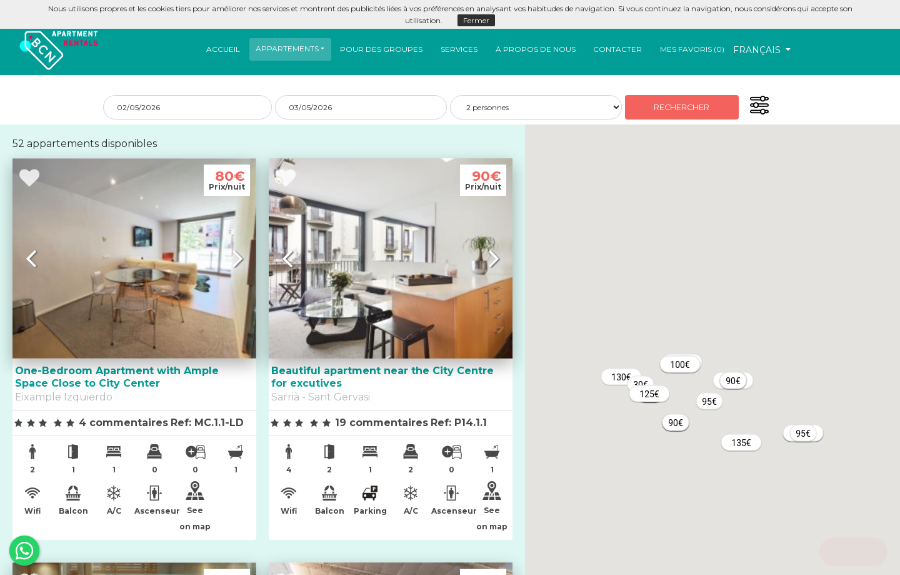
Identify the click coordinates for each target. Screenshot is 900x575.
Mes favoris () (692, 49)
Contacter (617, 49)
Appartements (287, 48)
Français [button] (758, 50)
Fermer (476, 20)
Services (459, 49)
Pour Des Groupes (381, 49)
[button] (290, 48)
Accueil (223, 49)
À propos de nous (536, 49)
